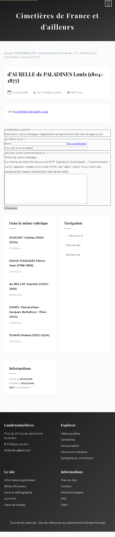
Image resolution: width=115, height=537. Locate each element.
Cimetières (68, 445)
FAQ (64, 503)
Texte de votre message (20, 157)
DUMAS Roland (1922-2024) (29, 340)
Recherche (73, 260)
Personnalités (70, 451)
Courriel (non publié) (18, 148)
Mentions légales (72, 497)
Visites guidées (70, 439)
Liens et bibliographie (18, 497)
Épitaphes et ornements (77, 463)
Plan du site (73, 250)
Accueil (8, 53)
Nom (7, 143)
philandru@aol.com (17, 455)
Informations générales (19, 485)
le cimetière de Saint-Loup (30, 111)
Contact (66, 491)
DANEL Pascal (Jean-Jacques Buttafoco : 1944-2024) (28, 317)
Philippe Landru (52, 92)
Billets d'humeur (15, 491)
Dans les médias (14, 510)
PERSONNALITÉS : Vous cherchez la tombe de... (44, 53)
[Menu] (108, 3)
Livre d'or (10, 503)
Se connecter (77, 143)
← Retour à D (74, 241)
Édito (64, 510)
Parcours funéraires (74, 457)
